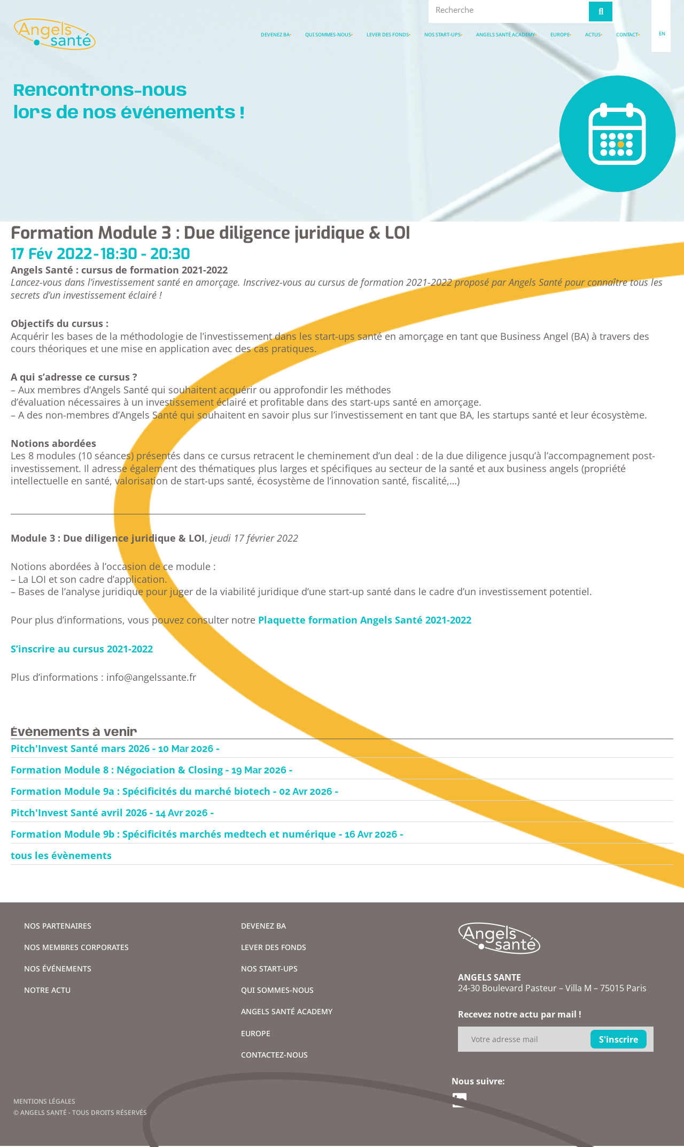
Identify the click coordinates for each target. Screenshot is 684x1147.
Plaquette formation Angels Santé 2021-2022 (364, 619)
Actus (593, 34)
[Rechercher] (600, 11)
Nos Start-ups (442, 34)
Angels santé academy (505, 34)
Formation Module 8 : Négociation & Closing (117, 769)
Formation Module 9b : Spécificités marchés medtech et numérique (173, 833)
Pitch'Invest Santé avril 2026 (79, 812)
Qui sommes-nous (328, 34)
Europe (560, 34)
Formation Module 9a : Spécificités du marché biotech (140, 791)
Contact (627, 34)
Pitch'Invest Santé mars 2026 (80, 748)
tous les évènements (61, 855)
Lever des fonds (388, 34)
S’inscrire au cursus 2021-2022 (82, 648)
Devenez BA (275, 34)
